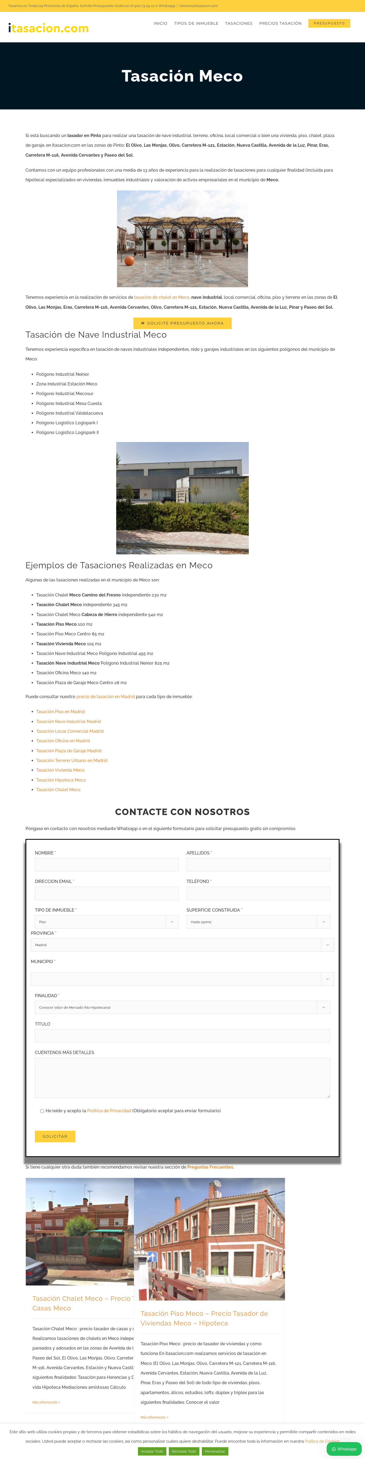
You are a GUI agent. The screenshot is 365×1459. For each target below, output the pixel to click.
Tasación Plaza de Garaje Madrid (68, 750)
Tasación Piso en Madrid (60, 711)
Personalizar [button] (215, 1451)
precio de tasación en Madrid (105, 696)
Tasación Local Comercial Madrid (70, 731)
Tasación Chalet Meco (58, 789)
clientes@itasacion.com (198, 6)
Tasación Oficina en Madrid (63, 740)
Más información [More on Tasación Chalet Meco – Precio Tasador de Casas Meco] (44, 1402)
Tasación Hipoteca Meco (61, 780)
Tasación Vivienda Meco (60, 770)
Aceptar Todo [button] (152, 1451)
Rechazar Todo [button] (184, 1451)
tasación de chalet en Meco (161, 297)
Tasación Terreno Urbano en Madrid (72, 760)
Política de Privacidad (109, 1110)
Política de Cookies (322, 1441)
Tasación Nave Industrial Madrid (68, 721)
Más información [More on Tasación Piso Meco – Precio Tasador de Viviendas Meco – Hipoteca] (153, 1417)
